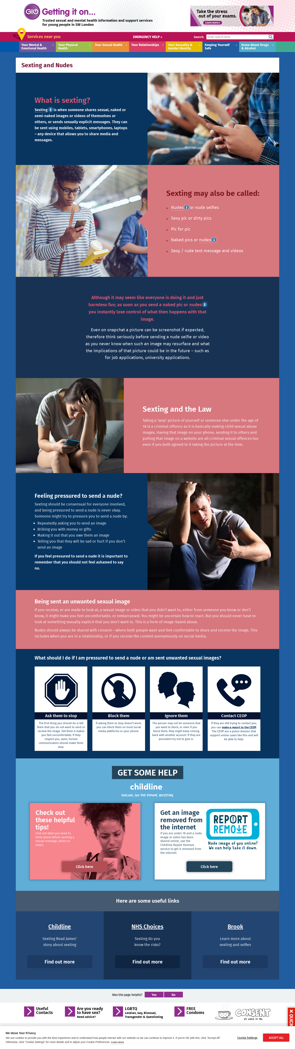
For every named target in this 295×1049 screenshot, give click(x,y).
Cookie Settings (247, 1038)
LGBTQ (144, 1013)
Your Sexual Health (108, 44)
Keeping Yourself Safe (217, 46)
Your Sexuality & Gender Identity (180, 46)
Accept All (276, 1038)
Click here (85, 866)
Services (44, 36)
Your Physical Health (68, 46)
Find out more (59, 962)
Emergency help (147, 36)
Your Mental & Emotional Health (34, 46)
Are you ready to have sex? (90, 1013)
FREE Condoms (195, 1011)
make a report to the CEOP (239, 727)
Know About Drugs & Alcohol (255, 46)
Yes (154, 995)
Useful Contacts (44, 1011)
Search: (199, 36)
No (174, 995)
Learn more (117, 1042)
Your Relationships (145, 44)
